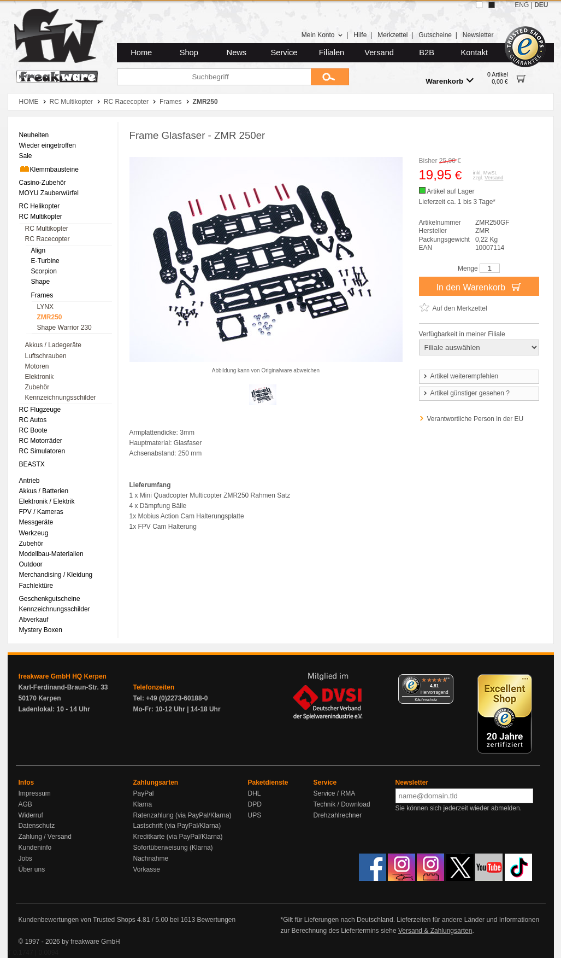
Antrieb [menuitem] (29, 480)
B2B (426, 52)
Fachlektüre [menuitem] (36, 585)
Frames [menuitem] (42, 295)
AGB (25, 804)
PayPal (143, 793)
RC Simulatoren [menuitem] (42, 451)
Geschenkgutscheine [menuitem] (49, 599)
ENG (522, 5)
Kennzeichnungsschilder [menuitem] (60, 397)
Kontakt (474, 52)
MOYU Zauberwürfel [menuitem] (49, 193)
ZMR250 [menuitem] (49, 317)
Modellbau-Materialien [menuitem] (51, 554)
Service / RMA (335, 793)
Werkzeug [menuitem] (34, 533)
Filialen (331, 52)
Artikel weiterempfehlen (460, 376)
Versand (379, 52)
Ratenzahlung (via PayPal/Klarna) (182, 815)
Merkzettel (392, 35)
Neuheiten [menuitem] (34, 135)
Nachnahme (151, 858)
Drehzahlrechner (338, 815)
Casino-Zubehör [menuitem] (42, 182)
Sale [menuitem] (25, 156)
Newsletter (478, 35)
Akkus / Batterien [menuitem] (44, 491)
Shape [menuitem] (40, 281)
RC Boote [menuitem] (33, 430)
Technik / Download (342, 804)
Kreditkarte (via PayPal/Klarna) (178, 836)
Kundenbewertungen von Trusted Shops (77, 920)
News (237, 52)
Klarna (142, 804)
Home (141, 52)
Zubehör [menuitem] (37, 387)
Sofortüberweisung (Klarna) (173, 847)
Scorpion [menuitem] (44, 271)
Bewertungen (216, 920)
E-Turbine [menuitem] (45, 261)
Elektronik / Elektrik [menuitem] (47, 501)
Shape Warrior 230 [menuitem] (64, 327)
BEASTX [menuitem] (32, 464)
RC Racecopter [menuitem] (47, 239)
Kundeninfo (35, 847)
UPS (255, 815)
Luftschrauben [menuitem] (46, 356)
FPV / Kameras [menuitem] (41, 512)
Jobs (25, 858)
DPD (255, 804)
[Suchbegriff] (214, 76)
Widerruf (31, 815)
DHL (254, 793)
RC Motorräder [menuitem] (40, 441)
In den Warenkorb (478, 286)
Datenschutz (37, 826)
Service (284, 52)
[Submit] (330, 76)
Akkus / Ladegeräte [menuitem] (53, 345)
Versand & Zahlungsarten (435, 930)
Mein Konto (322, 35)
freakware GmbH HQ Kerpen (63, 676)
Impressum (35, 793)
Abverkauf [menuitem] (34, 619)
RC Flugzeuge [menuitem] (40, 409)
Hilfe (360, 35)
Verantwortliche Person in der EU (475, 419)
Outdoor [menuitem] (31, 564)
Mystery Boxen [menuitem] (40, 630)
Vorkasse (146, 869)
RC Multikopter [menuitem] (40, 216)
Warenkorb (450, 80)
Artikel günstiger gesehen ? (466, 393)
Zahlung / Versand (45, 836)
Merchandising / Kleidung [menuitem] (56, 575)
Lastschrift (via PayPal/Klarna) (177, 826)
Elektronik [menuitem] (39, 377)
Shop (189, 52)
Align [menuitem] (38, 250)
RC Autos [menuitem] (33, 420)
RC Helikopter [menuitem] (39, 206)
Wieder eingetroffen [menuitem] (47, 145)
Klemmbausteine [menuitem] (49, 169)
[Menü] (446, 680)
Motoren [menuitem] (37, 366)
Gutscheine (435, 35)
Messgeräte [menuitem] (36, 522)
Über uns (32, 869)
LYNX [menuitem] (45, 307)
